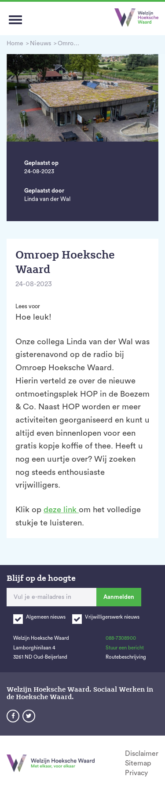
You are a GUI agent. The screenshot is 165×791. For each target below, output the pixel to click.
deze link (61, 510)
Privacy (136, 772)
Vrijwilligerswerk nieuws (112, 617)
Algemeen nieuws (46, 617)
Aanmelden (118, 597)
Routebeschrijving (126, 657)
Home (15, 43)
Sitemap (138, 763)
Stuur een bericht (125, 647)
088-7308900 (121, 638)
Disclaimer (141, 753)
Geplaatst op (41, 163)
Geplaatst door (44, 190)
